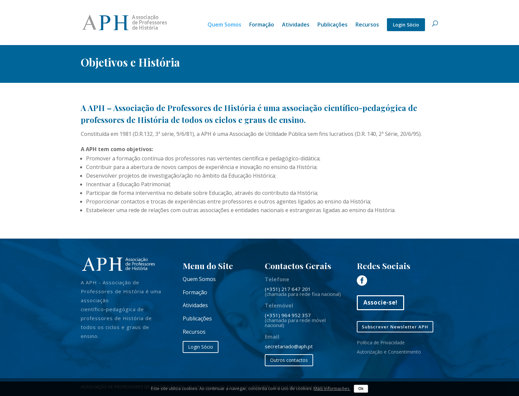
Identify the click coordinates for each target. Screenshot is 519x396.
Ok (360, 388)
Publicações (332, 25)
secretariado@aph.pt (289, 346)
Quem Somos (224, 25)
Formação (261, 25)
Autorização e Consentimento (389, 352)
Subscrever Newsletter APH (395, 327)
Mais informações (332, 388)
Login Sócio (406, 25)
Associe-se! (380, 302)
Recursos (367, 25)
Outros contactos (289, 360)
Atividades (295, 25)
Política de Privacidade (381, 342)
